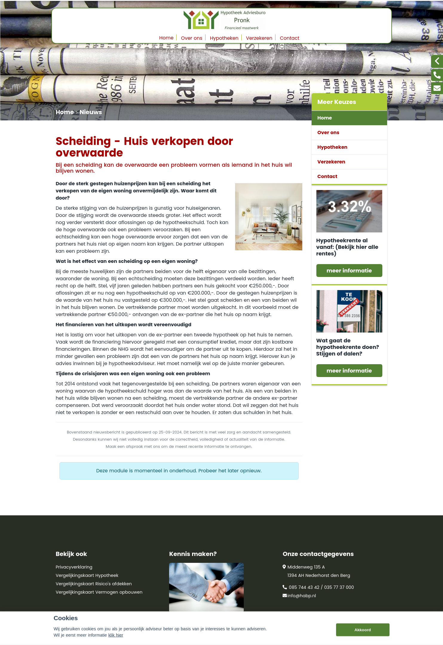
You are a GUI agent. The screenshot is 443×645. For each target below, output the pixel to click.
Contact (289, 38)
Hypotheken (224, 38)
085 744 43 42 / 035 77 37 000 (318, 587)
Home (166, 37)
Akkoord (362, 636)
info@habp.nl (299, 596)
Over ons (191, 38)
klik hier (115, 641)
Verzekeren (259, 38)
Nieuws (90, 112)
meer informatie (349, 270)
